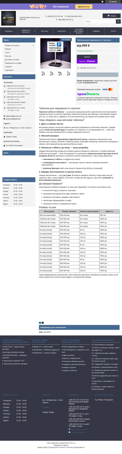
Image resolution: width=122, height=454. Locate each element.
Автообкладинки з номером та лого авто (75, 351)
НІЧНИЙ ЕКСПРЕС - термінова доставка (14, 356)
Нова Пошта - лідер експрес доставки (13, 348)
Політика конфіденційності (76, 447)
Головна (8, 31)
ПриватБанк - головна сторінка (45, 353)
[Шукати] (118, 21)
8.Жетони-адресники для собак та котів (105, 377)
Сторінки (8, 67)
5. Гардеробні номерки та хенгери (105, 364)
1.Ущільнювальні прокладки (103, 345)
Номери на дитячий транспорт (74, 364)
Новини (96, 31)
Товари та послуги (25, 31)
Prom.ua (72, 443)
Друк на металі (68, 355)
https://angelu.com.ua (13, 116)
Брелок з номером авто (71, 358)
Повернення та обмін (13, 63)
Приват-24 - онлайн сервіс (43, 347)
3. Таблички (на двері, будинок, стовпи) (104, 354)
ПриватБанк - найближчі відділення (46, 350)
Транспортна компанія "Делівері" (16, 364)
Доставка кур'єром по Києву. (14, 352)
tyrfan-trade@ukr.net (13, 119)
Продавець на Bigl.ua (61, 445)
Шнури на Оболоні (70, 370)
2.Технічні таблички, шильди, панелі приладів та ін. (106, 349)
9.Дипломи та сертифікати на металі (103, 382)
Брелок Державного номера (73, 347)
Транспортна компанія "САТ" (14, 361)
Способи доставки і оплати (79, 31)
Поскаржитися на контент (56, 447)
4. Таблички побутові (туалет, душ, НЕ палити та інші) (105, 360)
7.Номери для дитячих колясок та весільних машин (105, 371)
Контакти (62, 31)
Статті (113, 31)
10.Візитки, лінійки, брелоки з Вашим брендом (103, 388)
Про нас (44, 31)
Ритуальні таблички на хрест (73, 361)
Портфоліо (9, 70)
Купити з (87, 61)
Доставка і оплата (12, 60)
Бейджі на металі (69, 367)
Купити (87, 57)
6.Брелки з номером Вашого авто (105, 367)
